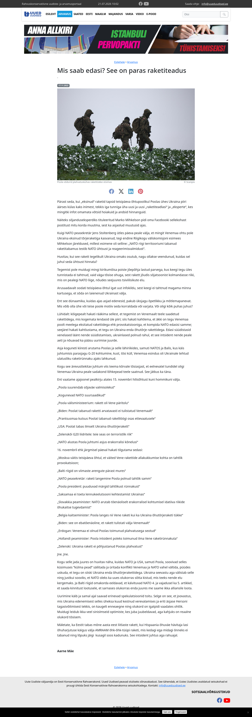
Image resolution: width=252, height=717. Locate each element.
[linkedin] (130, 192)
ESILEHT (51, 14)
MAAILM (100, 14)
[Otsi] (201, 14)
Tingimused (180, 712)
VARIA (129, 14)
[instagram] (140, 192)
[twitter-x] (121, 192)
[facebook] (141, 4)
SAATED (78, 14)
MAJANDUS (115, 14)
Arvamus (132, 62)
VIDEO (140, 14)
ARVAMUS (65, 14)
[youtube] (146, 4)
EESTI (89, 14)
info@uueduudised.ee (215, 4)
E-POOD (151, 14)
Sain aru (167, 712)
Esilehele (119, 62)
